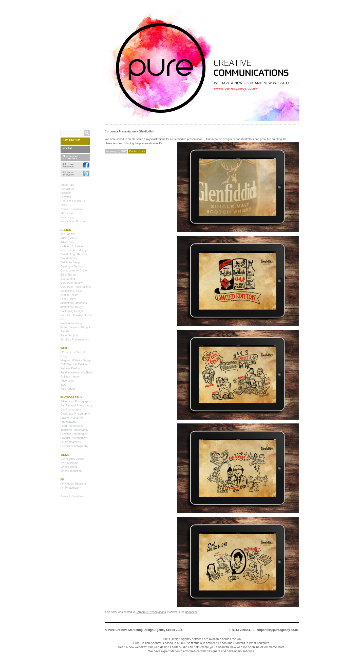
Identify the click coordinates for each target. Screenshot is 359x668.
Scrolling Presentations (75, 339)
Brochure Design (71, 262)
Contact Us (67, 188)
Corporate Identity (72, 282)
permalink (191, 611)
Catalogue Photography (75, 413)
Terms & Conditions (73, 209)
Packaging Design (72, 311)
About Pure (67, 184)
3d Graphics (68, 233)
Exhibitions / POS (71, 290)
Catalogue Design (72, 266)
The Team (67, 213)
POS (63, 319)
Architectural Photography (77, 405)
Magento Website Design (76, 360)
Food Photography (72, 425)
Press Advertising (71, 323)
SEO (63, 384)
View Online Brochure (74, 221)
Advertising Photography (76, 401)
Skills (64, 205)
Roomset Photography (74, 446)
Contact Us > (137, 151)
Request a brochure (73, 200)
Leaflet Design (69, 294)
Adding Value (69, 237)
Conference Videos (72, 458)
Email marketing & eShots (77, 372)
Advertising (67, 242)
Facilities (66, 192)
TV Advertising (70, 462)
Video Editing (69, 466)
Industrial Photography (74, 429)
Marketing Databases (74, 302)
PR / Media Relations (74, 483)
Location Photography (74, 433)
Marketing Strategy (72, 307)
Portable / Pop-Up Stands (76, 315)
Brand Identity (69, 258)
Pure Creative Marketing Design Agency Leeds (141, 630)
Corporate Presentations (151, 611)
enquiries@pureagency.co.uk (277, 630)
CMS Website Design (74, 364)
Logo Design (68, 298)
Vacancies (67, 217)
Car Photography (71, 409)
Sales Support (69, 335)
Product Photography (74, 437)
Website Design (70, 368)
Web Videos (68, 388)
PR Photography (71, 441)
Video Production (71, 470)
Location (66, 196)
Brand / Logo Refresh (74, 254)
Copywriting (68, 278)
